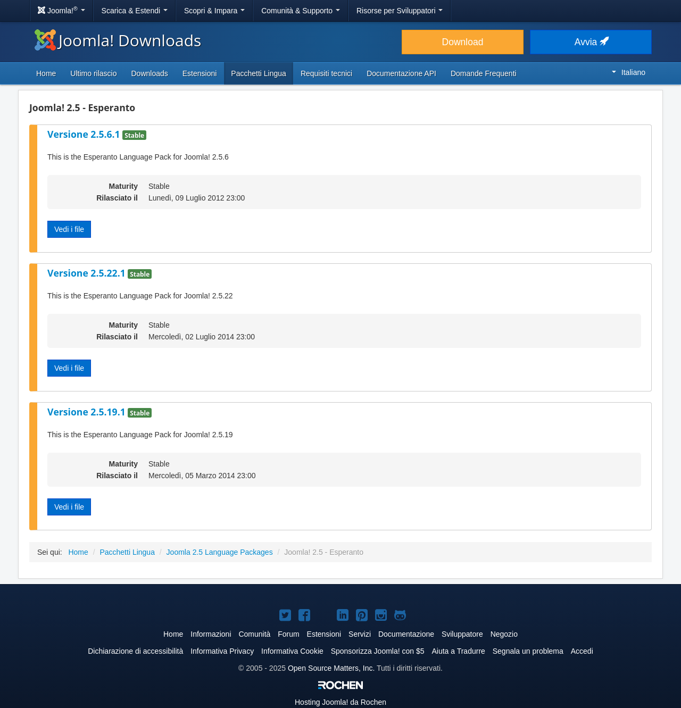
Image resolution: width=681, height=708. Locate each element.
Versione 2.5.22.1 (87, 272)
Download (463, 42)
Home (46, 73)
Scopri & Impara (214, 10)
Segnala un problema (528, 651)
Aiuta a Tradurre (458, 651)
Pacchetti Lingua (258, 73)
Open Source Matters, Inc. (331, 668)
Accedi (582, 651)
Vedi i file (69, 229)
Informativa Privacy (222, 651)
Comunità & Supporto (300, 10)
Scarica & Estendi (135, 10)
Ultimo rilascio (93, 73)
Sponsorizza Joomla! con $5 (378, 651)
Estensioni (199, 73)
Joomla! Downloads (118, 40)
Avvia (591, 42)
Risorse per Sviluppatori (399, 10)
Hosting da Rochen (340, 702)
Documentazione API (401, 73)
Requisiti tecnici (326, 73)
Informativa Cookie (292, 651)
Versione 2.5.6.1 (84, 134)
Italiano (628, 72)
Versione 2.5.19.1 (87, 411)
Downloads (149, 73)
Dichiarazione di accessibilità (135, 651)
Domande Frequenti (484, 73)
